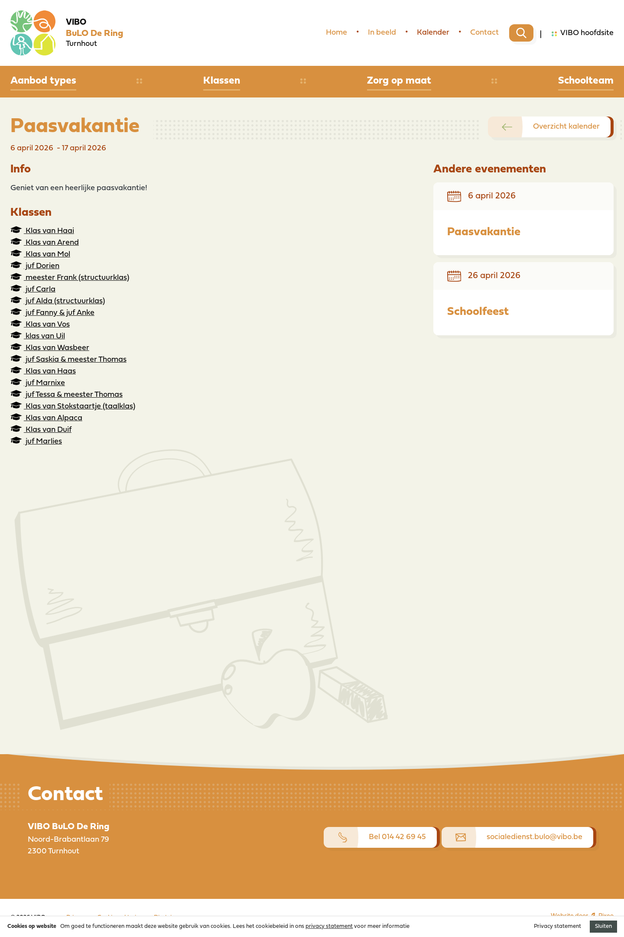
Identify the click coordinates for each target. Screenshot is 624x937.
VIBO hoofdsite (583, 34)
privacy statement (329, 926)
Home (336, 33)
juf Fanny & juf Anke (52, 312)
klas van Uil (37, 335)
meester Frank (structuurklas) (69, 277)
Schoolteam (586, 81)
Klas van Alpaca (46, 417)
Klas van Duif (41, 429)
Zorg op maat (399, 81)
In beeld (382, 33)
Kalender (433, 33)
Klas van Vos (40, 324)
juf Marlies (36, 441)
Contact (484, 33)
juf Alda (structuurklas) (57, 300)
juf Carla (32, 289)
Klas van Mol (40, 254)
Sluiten (603, 926)
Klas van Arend (44, 242)
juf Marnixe (37, 382)
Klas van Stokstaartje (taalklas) (72, 406)
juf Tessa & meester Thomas (66, 394)
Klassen (221, 81)
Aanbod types (43, 81)
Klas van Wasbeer (49, 347)
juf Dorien (34, 265)
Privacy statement (557, 926)
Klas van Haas (43, 371)
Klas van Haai (42, 230)
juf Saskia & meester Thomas (68, 359)
